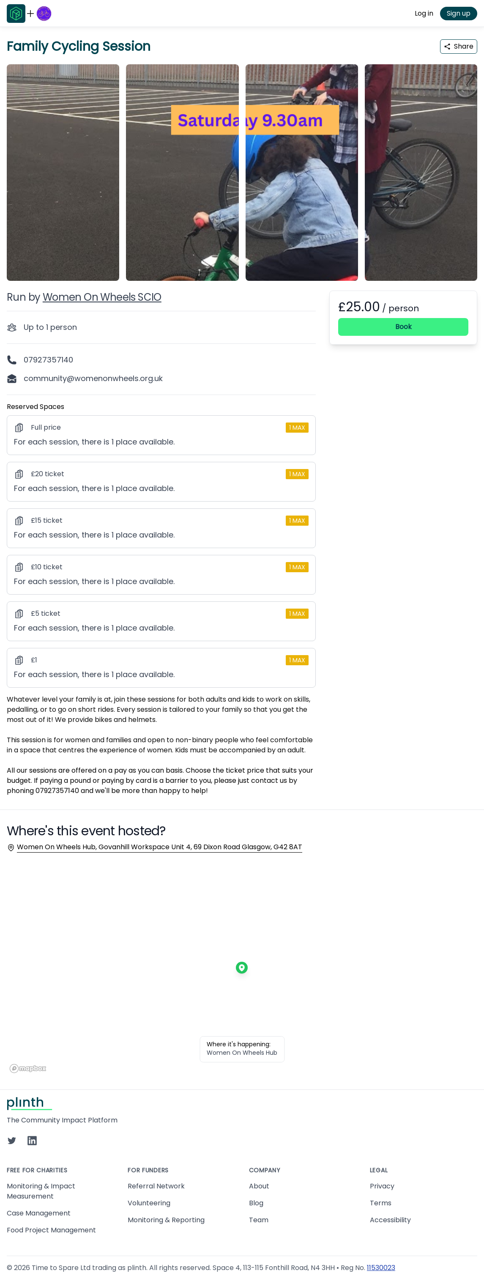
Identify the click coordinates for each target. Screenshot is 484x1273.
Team (258, 1220)
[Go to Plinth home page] (16, 13)
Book (403, 327)
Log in (424, 13)
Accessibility (390, 1220)
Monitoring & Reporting (166, 1220)
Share (458, 46)
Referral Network (156, 1186)
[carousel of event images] (242, 167)
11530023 (381, 1268)
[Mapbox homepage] (27, 1068)
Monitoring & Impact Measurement (41, 1191)
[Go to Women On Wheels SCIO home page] (44, 13)
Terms (380, 1203)
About (259, 1186)
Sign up (458, 13)
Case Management (39, 1213)
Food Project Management (51, 1230)
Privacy (382, 1186)
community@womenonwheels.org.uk (93, 378)
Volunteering (149, 1203)
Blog (256, 1203)
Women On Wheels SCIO (102, 297)
